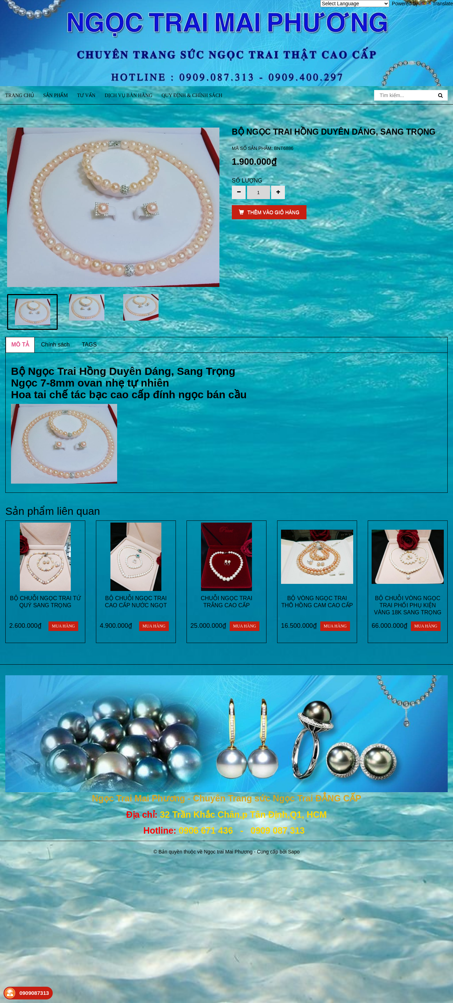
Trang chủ (19, 95)
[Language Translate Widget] (354, 3)
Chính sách (55, 345)
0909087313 (34, 993)
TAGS (89, 345)
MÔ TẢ (20, 345)
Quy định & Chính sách (191, 95)
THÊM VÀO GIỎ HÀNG (269, 212)
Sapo (294, 852)
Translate (436, 3)
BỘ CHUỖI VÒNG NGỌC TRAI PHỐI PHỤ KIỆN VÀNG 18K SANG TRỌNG (408, 605)
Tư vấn (86, 95)
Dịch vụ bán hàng (129, 95)
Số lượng (247, 181)
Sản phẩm (55, 95)
